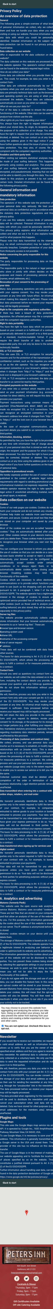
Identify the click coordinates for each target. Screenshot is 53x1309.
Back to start (9, 4)
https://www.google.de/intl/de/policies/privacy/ (24, 1177)
